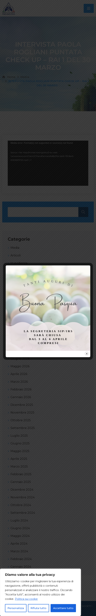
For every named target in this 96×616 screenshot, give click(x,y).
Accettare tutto (63, 608)
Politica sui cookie (26, 599)
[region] (40, 592)
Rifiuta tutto (38, 608)
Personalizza (16, 608)
